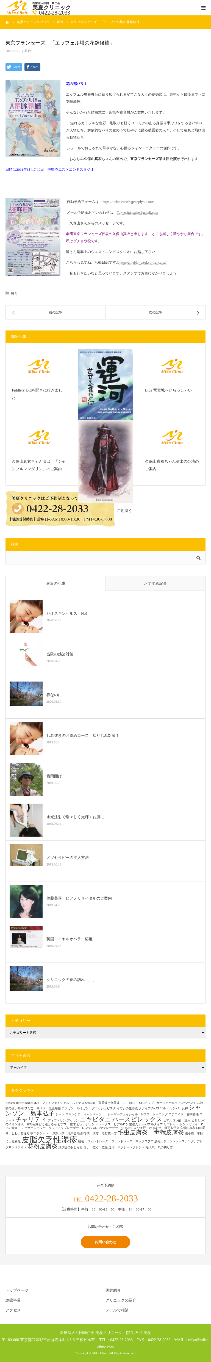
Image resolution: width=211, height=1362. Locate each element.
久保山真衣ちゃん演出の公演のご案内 (172, 465)
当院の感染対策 (59, 654)
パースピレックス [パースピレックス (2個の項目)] (137, 1119)
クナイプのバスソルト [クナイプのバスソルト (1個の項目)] (154, 1108)
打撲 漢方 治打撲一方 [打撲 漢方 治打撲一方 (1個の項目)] (100, 1133)
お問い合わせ (105, 1242)
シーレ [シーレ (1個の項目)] (60, 1114)
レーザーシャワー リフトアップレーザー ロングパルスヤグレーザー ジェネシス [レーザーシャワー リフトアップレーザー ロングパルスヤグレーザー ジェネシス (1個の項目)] (78, 1127)
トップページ (17, 1290)
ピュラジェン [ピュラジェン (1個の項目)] (86, 1124)
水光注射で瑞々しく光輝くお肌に (75, 817)
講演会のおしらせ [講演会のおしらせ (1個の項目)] (71, 1147)
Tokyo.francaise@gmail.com (137, 212)
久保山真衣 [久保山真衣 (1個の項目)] (187, 1127)
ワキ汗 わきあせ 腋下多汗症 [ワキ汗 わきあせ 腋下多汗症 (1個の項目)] (158, 1127)
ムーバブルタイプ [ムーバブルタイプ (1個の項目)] (151, 1124)
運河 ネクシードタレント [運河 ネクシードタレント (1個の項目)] (127, 1147)
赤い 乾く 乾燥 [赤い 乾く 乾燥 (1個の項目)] (96, 1147)
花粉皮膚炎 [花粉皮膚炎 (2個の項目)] (42, 1146)
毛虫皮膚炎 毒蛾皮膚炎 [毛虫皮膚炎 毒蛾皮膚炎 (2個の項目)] (151, 1132)
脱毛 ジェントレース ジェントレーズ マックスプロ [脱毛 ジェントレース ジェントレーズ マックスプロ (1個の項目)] (116, 1141)
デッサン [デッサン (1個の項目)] (73, 1120)
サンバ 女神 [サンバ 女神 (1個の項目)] (179, 1108)
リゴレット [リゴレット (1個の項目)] (171, 1124)
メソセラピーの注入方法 (69, 858)
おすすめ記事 (155, 583)
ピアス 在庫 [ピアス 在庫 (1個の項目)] (67, 1124)
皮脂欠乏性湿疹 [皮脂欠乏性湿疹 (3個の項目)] (49, 1139)
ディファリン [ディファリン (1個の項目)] (57, 1120)
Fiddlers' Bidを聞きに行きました (37, 394)
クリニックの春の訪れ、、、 (71, 980)
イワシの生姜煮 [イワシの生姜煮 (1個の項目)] (127, 1108)
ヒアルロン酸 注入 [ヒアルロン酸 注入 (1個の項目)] (176, 1120)
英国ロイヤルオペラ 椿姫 (69, 939)
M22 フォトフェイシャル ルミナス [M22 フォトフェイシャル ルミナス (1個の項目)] (59, 1102)
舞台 (27, 51)
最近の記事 (55, 583)
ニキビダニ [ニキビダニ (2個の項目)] (95, 1119)
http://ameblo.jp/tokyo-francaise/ (143, 262)
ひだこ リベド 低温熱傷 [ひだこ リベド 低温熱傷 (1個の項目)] (42, 1108)
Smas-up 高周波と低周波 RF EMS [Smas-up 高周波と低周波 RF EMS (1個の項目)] (111, 1102)
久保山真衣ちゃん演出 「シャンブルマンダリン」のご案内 (39, 465)
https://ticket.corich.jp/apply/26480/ (128, 202)
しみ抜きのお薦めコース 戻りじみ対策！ (83, 736)
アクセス (13, 1310)
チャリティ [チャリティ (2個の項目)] (31, 1119)
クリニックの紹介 (121, 1300)
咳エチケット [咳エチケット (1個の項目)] (41, 1133)
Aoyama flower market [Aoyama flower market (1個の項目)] (19, 1102)
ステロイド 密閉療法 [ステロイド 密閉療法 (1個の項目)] (183, 1114)
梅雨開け (54, 776)
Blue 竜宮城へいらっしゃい (168, 390)
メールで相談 (117, 1310)
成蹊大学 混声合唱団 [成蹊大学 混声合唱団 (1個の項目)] (67, 1133)
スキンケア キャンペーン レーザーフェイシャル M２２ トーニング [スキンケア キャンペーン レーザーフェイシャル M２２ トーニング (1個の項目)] (116, 1114)
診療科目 (13, 1300)
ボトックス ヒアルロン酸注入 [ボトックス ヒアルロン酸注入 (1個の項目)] (117, 1124)
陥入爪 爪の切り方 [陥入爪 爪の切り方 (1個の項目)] (159, 1147)
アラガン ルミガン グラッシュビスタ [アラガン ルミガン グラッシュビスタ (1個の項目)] (89, 1108)
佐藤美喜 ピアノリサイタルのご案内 (79, 898)
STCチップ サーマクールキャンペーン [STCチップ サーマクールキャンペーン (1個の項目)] (166, 1102)
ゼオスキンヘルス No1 (67, 613)
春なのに (54, 695)
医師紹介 (113, 1290)
